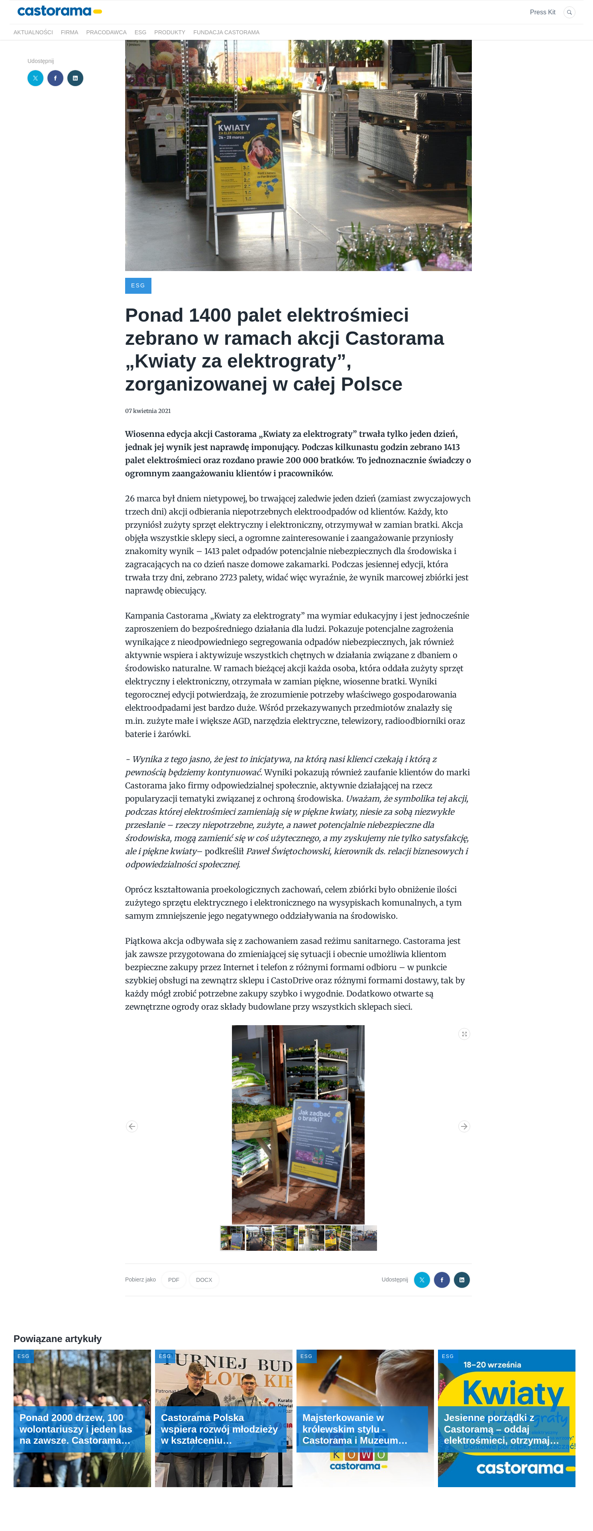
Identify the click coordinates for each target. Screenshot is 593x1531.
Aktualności (33, 32)
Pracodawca (106, 32)
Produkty (169, 32)
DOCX (204, 1280)
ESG (141, 32)
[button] (464, 1032)
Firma (70, 32)
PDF (173, 1280)
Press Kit (543, 12)
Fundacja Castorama (226, 32)
